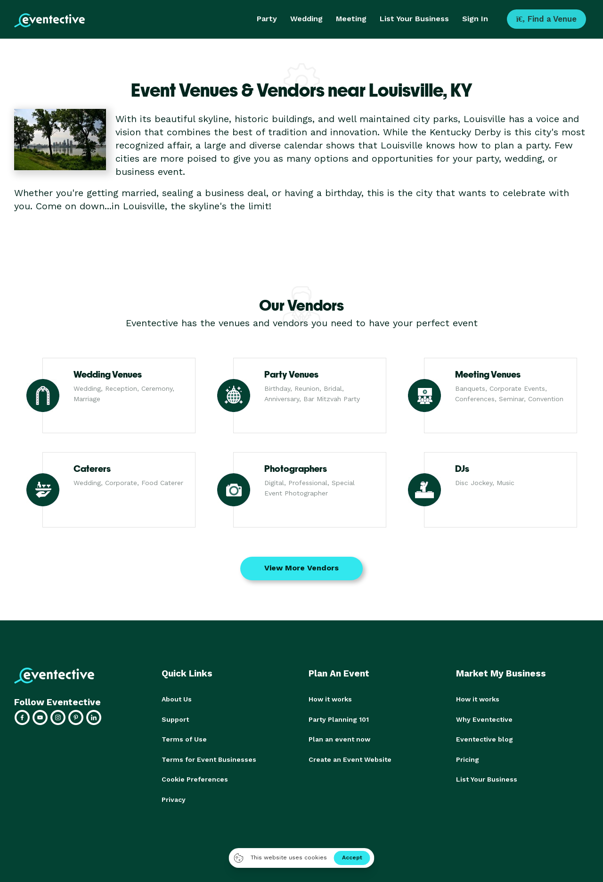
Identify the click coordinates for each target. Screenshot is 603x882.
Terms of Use (184, 738)
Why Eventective (484, 719)
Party (267, 18)
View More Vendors (301, 567)
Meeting (351, 18)
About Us (177, 699)
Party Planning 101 (339, 719)
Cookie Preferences (195, 778)
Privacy (174, 798)
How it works (330, 699)
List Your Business (414, 18)
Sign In (475, 18)
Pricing (467, 758)
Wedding (306, 18)
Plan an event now (339, 738)
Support (175, 719)
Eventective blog (484, 738)
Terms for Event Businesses (209, 758)
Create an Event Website (350, 758)
